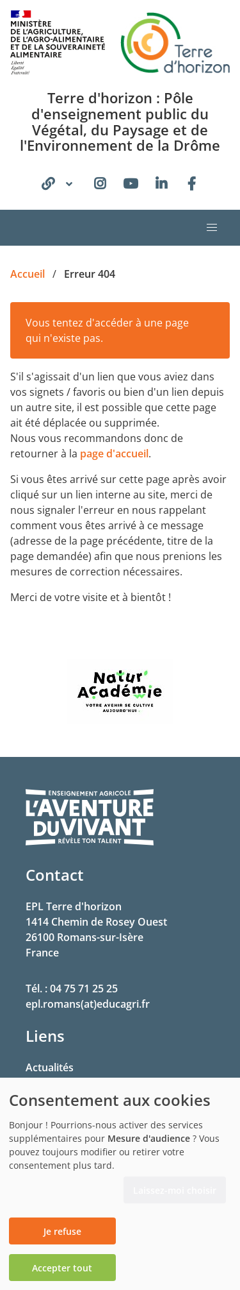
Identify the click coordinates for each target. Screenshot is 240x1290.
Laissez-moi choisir (174, 1190)
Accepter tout (62, 1268)
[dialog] (120, 1184)
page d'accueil (114, 453)
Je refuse (62, 1231)
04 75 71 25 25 (84, 988)
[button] (212, 228)
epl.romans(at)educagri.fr (88, 1004)
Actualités (50, 1067)
